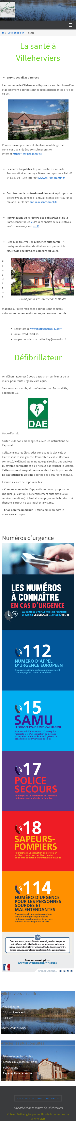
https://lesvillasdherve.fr (27, 154)
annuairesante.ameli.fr (43, 202)
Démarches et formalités (18, 1056)
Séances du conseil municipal (20, 1062)
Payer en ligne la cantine (17, 1073)
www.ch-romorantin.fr (51, 178)
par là (35, 226)
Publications (10, 1067)
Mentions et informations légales (38, 1098)
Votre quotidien (16, 32)
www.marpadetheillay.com (46, 328)
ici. (32, 222)
